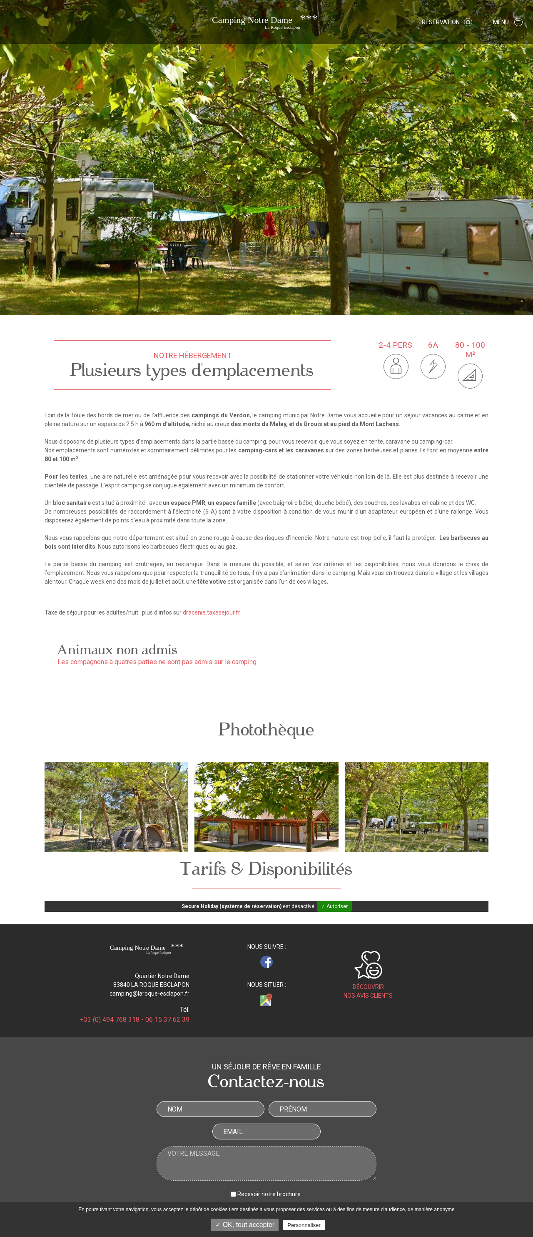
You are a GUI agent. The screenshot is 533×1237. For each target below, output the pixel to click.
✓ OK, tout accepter (244, 1224)
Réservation (447, 22)
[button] (508, 22)
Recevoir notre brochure (269, 1194)
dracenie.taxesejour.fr (211, 612)
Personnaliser (304, 1225)
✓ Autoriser (334, 906)
